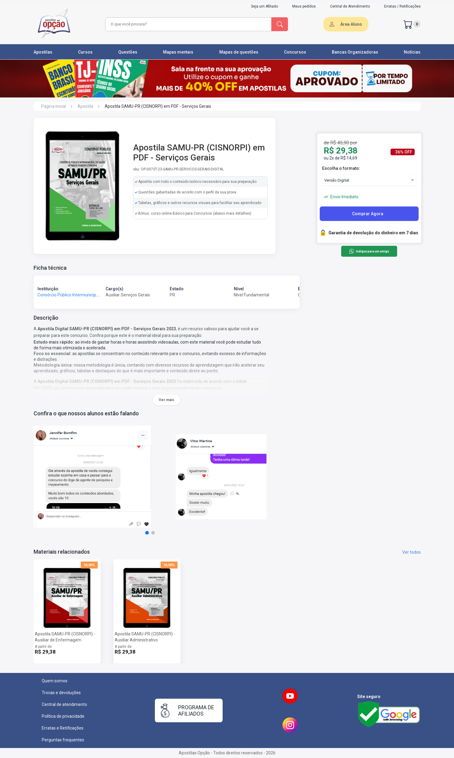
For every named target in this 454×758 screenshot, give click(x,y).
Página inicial (53, 106)
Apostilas (43, 52)
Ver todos (411, 552)
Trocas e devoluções (61, 692)
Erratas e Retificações (62, 728)
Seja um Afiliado (264, 6)
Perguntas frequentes (63, 739)
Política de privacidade (63, 716)
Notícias (412, 52)
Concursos (295, 52)
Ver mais (166, 400)
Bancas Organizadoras (355, 52)
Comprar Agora (367, 213)
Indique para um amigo (369, 251)
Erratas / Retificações (402, 6)
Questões (127, 52)
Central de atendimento (64, 704)
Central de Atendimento (350, 6)
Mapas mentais (178, 52)
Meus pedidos (304, 6)
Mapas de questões (238, 52)
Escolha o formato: (341, 168)
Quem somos (54, 680)
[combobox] (187, 24)
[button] (147, 533)
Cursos (85, 52)
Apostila (85, 106)
